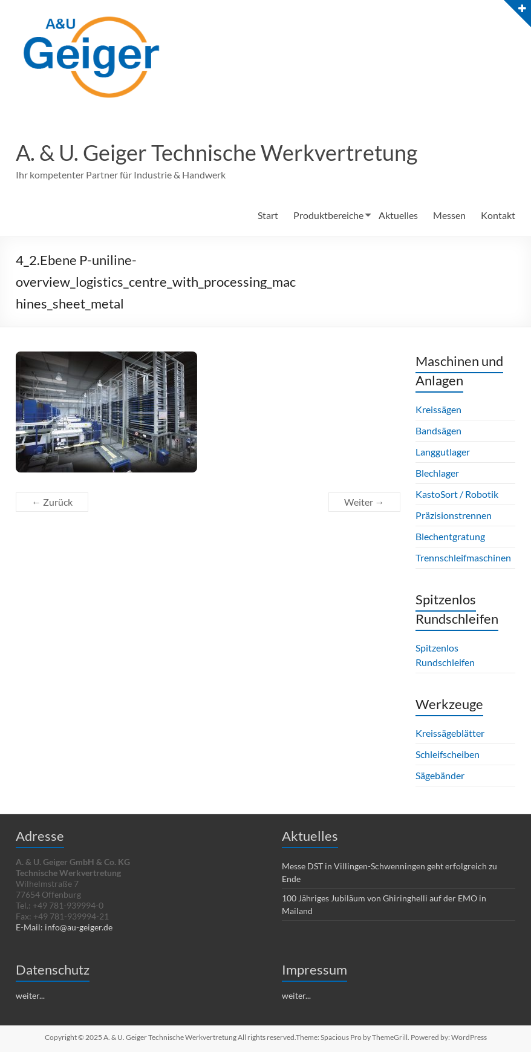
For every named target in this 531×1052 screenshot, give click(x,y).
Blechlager (437, 473)
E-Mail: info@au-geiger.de (64, 927)
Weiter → (364, 502)
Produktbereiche (328, 215)
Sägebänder (439, 775)
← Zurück (52, 502)
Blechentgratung (450, 536)
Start (268, 215)
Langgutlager (442, 451)
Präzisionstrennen (453, 515)
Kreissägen (438, 409)
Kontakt (498, 215)
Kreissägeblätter (449, 733)
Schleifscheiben (447, 754)
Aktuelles (398, 215)
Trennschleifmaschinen (463, 557)
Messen (449, 215)
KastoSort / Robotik (456, 494)
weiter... (30, 995)
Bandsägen (438, 430)
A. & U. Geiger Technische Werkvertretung (216, 152)
